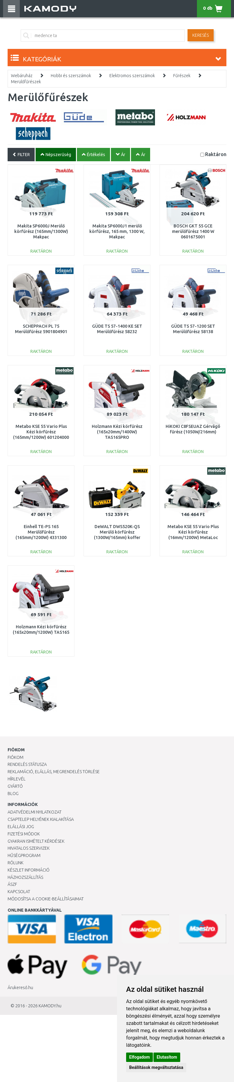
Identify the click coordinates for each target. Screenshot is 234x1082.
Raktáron (215, 154)
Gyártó (15, 786)
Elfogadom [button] (139, 1057)
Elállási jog (21, 826)
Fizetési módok (24, 833)
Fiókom (15, 757)
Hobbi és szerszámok (71, 75)
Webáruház (22, 75)
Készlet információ (29, 870)
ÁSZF (12, 884)
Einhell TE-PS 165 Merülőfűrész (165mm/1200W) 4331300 (41, 532)
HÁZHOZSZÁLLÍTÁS (25, 877)
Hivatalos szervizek (29, 848)
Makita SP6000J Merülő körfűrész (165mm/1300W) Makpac (41, 231)
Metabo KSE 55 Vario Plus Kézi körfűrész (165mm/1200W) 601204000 (41, 432)
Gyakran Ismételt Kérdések (36, 841)
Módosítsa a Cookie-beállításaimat (46, 898)
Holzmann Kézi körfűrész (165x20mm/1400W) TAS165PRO (117, 432)
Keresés (200, 35)
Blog (13, 793)
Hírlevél (17, 779)
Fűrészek (182, 75)
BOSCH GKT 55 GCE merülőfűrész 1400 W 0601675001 (193, 231)
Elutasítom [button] (167, 1057)
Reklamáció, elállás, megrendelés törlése (54, 771)
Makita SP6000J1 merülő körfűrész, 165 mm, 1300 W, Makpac (117, 231)
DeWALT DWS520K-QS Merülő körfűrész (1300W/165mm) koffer (117, 532)
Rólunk (15, 862)
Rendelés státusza (27, 764)
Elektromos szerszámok (132, 75)
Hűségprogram (24, 855)
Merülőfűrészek (26, 81)
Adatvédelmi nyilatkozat (34, 812)
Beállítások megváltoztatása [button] (156, 1067)
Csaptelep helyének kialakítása (41, 819)
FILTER (21, 154)
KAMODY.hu (50, 1005)
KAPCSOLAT (19, 891)
